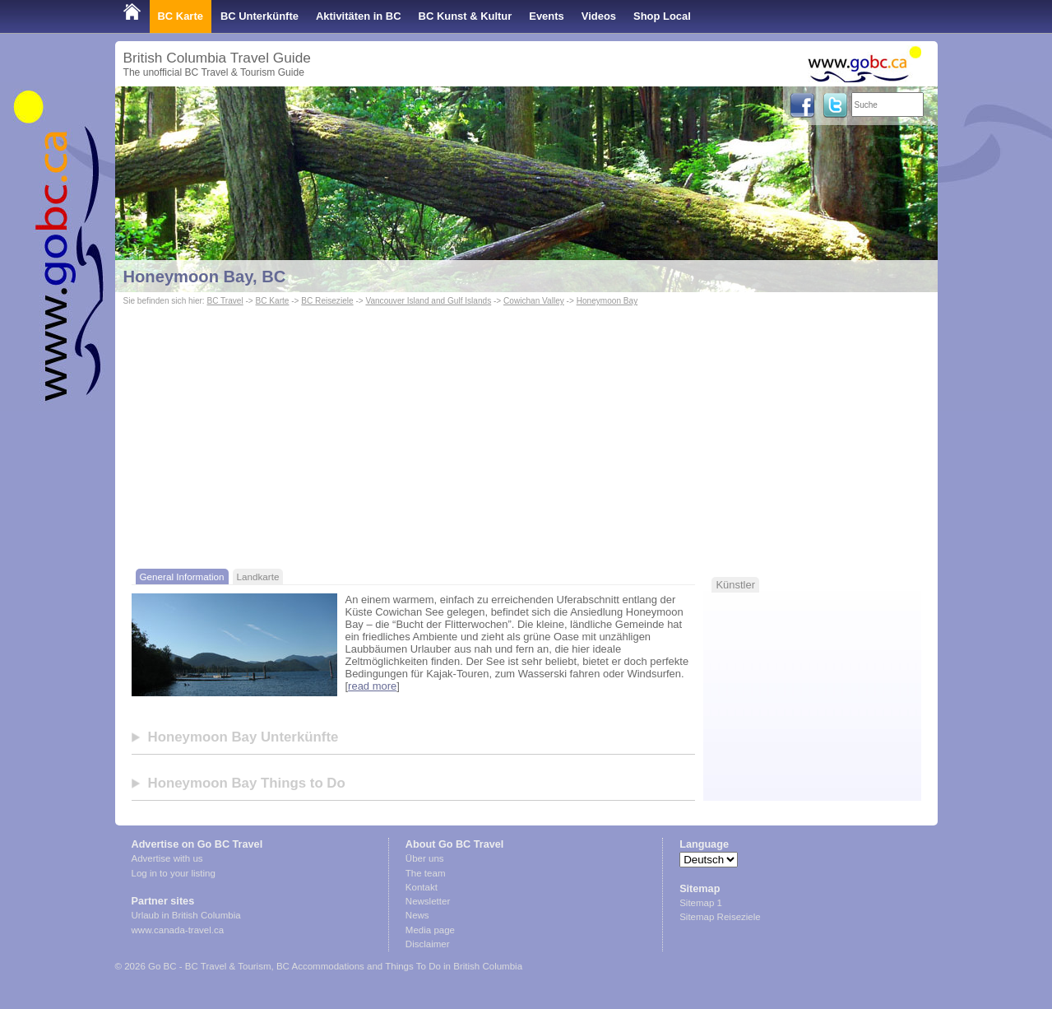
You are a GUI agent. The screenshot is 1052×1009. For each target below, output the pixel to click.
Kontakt (422, 887)
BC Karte (180, 16)
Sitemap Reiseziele (720, 917)
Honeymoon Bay (607, 300)
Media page (430, 930)
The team (426, 873)
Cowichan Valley (533, 300)
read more (372, 686)
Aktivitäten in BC (358, 16)
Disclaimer (428, 944)
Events (546, 16)
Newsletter (428, 901)
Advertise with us (167, 858)
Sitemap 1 (700, 903)
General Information (182, 576)
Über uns (425, 858)
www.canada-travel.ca (178, 930)
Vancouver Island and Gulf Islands (428, 300)
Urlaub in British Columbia (186, 915)
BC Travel (224, 300)
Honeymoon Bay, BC (204, 276)
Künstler (735, 585)
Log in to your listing (173, 873)
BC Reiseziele (327, 300)
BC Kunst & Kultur (465, 16)
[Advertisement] (526, 433)
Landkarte (258, 576)
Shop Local (662, 16)
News (417, 915)
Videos (599, 16)
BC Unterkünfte (259, 16)
